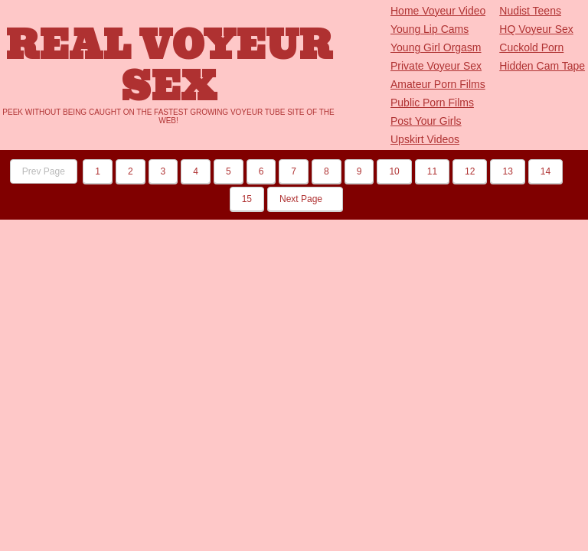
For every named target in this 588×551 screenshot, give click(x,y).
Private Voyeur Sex (436, 66)
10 (394, 171)
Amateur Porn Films (437, 84)
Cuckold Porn (531, 47)
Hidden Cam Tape (542, 66)
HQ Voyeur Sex (536, 29)
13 (507, 171)
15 (247, 199)
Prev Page (43, 171)
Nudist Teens (530, 11)
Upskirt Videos (424, 139)
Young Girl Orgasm (436, 47)
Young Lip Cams (429, 29)
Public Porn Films (432, 102)
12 (470, 171)
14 (545, 171)
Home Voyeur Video (437, 11)
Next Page (305, 199)
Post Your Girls (426, 121)
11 (432, 171)
